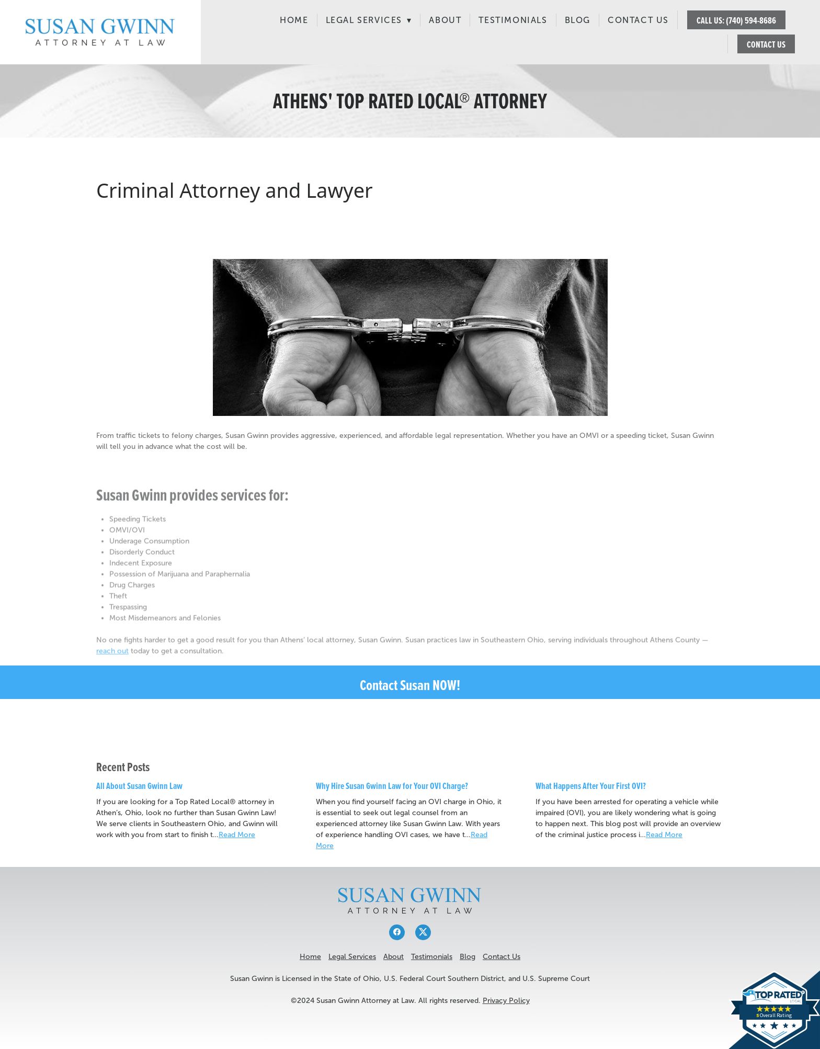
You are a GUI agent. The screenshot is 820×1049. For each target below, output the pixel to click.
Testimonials (513, 20)
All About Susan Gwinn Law (139, 785)
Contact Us (638, 20)
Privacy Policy (506, 1001)
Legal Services (369, 20)
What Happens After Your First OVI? (591, 785)
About (445, 20)
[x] (423, 932)
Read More (237, 835)
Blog (577, 20)
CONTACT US (766, 44)
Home (294, 20)
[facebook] (397, 932)
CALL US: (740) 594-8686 (736, 20)
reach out (112, 658)
